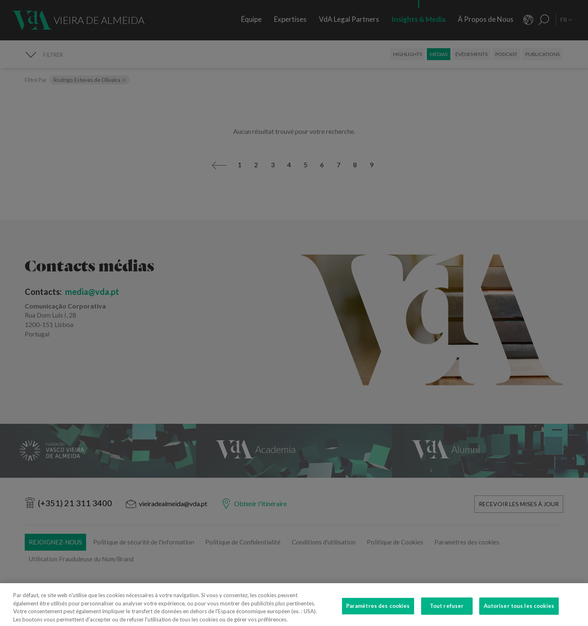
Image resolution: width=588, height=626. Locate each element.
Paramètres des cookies (378, 611)
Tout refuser (447, 611)
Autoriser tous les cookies (519, 611)
